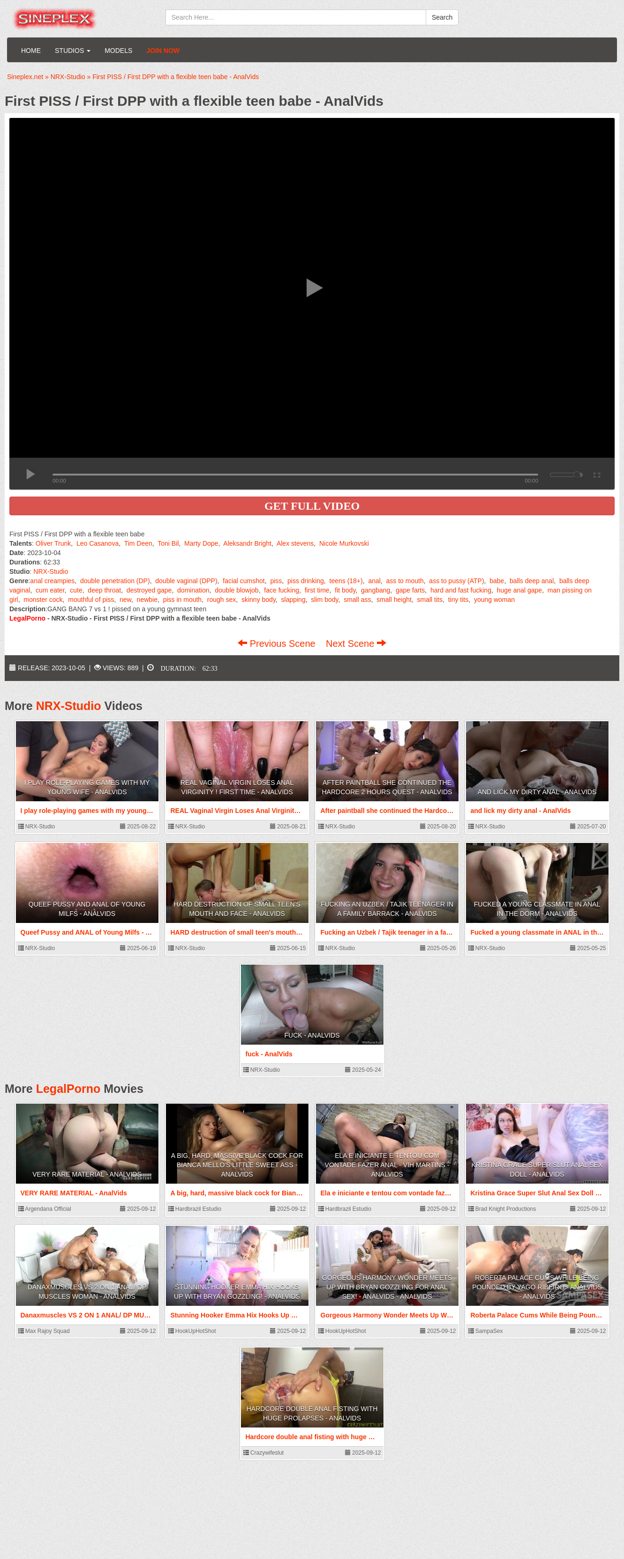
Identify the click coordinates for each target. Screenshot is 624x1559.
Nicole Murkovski (344, 543)
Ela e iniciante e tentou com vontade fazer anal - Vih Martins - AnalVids (387, 1165)
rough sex (221, 599)
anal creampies (52, 581)
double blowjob (236, 590)
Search (442, 17)
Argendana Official (44, 1209)
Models (118, 50)
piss (276, 581)
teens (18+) (346, 581)
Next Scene (356, 643)
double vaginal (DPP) (186, 581)
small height (394, 599)
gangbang (375, 590)
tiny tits (458, 599)
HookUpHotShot (192, 1331)
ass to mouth (405, 581)
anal (374, 581)
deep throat (104, 590)
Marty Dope (201, 543)
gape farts (410, 590)
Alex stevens (295, 543)
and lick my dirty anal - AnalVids (537, 792)
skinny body (258, 599)
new (125, 599)
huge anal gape (519, 590)
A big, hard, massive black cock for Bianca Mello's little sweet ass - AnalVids (237, 1165)
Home (31, 50)
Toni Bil (168, 543)
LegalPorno (68, 1088)
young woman (494, 599)
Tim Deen (138, 543)
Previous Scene (278, 643)
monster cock (42, 599)
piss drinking (305, 581)
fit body (345, 590)
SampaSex (485, 1331)
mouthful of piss (91, 599)
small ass (357, 599)
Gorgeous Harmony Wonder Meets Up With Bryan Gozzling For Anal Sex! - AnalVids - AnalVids (387, 1287)
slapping (293, 599)
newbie (147, 599)
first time (317, 590)
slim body (324, 599)
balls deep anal (532, 581)
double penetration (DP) (115, 581)
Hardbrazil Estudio (194, 1209)
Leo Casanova (97, 543)
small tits (430, 599)
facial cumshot (243, 581)
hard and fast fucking (460, 590)
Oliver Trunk (53, 543)
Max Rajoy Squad (44, 1331)
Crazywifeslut (263, 1452)
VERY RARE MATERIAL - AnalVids (87, 1174)
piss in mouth (182, 599)
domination (193, 590)
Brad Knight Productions (502, 1209)
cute (76, 590)
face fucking (281, 590)
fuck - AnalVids (312, 1035)
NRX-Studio (50, 571)
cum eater (50, 590)
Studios (72, 50)
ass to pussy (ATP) (456, 581)
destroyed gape (149, 590)
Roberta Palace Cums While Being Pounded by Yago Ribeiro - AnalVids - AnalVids (537, 1287)
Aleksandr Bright (247, 543)
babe (496, 581)
